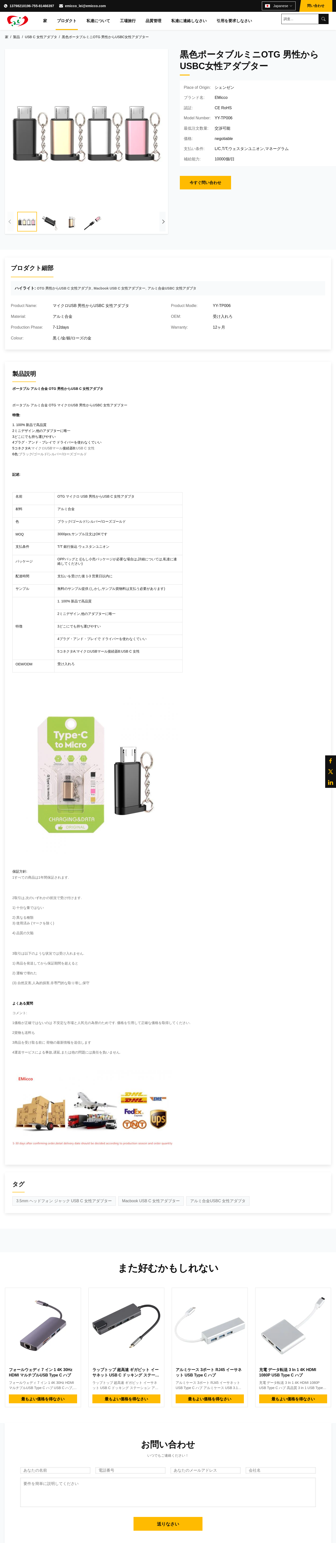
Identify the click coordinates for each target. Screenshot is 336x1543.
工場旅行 (128, 21)
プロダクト (67, 21)
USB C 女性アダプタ (41, 37)
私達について (98, 21)
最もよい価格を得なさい (43, 1399)
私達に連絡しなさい (189, 21)
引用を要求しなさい (234, 21)
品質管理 (153, 21)
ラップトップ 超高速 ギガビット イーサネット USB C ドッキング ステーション (125, 1375)
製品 (16, 37)
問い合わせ (315, 6)
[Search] (323, 19)
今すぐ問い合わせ (205, 183)
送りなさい (168, 1524)
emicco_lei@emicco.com (85, 6)
